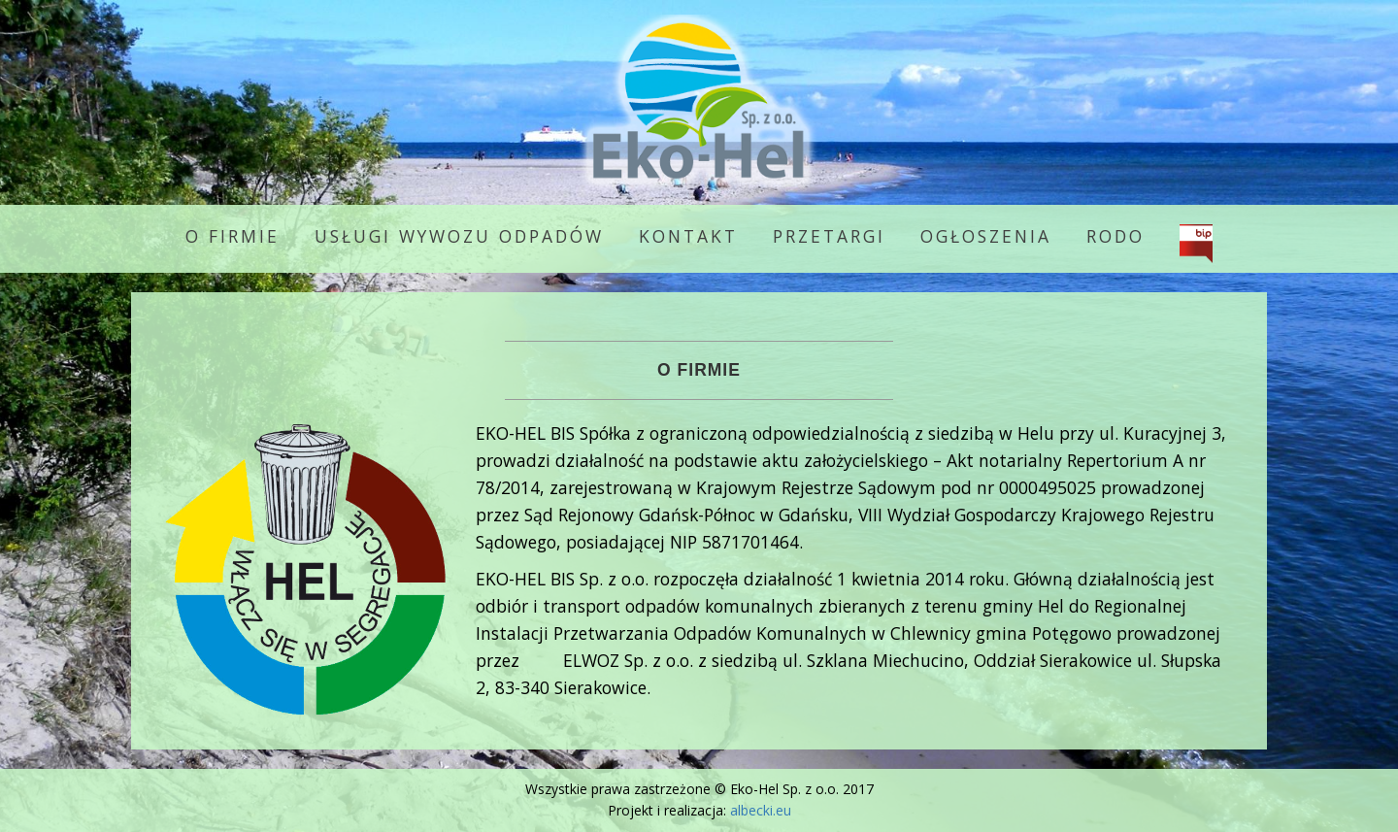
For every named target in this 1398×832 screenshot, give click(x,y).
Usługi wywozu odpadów (459, 236)
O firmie (232, 236)
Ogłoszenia (985, 236)
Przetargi (829, 236)
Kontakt (688, 236)
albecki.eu (760, 810)
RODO (1115, 236)
